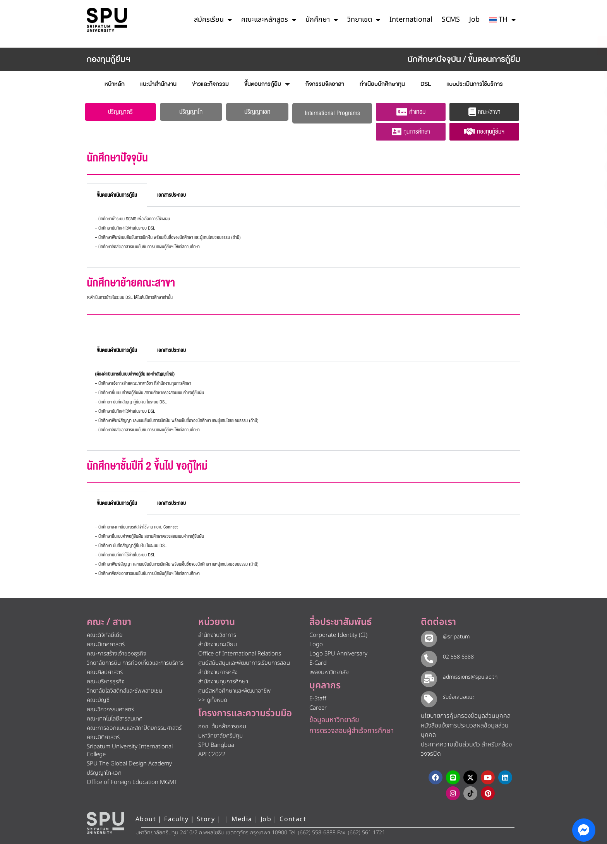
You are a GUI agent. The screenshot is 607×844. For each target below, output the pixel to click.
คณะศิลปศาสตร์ (105, 672)
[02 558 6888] (427, 657)
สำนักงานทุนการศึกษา (223, 681)
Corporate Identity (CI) (338, 635)
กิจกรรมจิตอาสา (324, 84)
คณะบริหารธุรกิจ (106, 681)
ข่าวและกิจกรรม (210, 84)
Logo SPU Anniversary (338, 653)
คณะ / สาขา (109, 622)
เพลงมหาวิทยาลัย (329, 672)
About (145, 817)
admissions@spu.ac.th (467, 676)
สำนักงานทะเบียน (217, 644)
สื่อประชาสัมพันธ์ (340, 622)
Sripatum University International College (130, 750)
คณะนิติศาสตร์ (103, 737)
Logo (316, 644)
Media (242, 817)
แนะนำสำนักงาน (158, 84)
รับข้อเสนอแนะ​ (456, 695)
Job (474, 19)
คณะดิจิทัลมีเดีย (105, 635)
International (410, 19)
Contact (292, 817)
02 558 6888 (455, 656)
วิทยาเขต (363, 19)
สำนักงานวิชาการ (217, 635)
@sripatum (453, 637)
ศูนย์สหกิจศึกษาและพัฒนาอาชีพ (234, 690)
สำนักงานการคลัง (218, 672)
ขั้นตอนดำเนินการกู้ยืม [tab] (117, 195)
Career (318, 707)
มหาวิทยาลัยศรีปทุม (220, 735)
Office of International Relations (239, 653)
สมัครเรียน (213, 19)
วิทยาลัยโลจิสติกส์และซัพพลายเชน (124, 690)
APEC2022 (212, 754)
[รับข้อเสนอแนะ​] (427, 696)
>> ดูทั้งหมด (212, 700)
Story (206, 817)
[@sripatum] (427, 637)
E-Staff (317, 698)
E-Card (318, 663)
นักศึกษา (321, 19)
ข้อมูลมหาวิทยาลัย (334, 720)
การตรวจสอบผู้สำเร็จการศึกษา (351, 731)
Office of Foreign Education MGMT (132, 782)
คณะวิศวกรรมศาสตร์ (110, 709)
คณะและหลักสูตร (268, 19)
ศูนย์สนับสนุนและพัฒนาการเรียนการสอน (244, 663)
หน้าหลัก (115, 84)
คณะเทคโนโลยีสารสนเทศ (114, 718)
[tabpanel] (303, 237)
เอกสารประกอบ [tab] (171, 195)
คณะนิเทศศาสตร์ (106, 644)
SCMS (451, 19)
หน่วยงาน (216, 622)
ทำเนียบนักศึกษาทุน (382, 84)
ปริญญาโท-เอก (104, 773)
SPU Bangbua (216, 745)
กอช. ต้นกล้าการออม (222, 726)
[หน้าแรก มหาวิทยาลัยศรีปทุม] (105, 821)
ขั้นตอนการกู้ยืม (267, 84)
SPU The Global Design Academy (129, 763)
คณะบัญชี (98, 700)
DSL (425, 84)
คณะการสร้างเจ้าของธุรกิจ (116, 653)
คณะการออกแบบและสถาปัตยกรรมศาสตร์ (134, 728)
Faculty (176, 817)
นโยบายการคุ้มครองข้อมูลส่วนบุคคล (466, 714)
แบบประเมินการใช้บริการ (474, 84)
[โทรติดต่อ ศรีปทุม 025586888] (565, 69)
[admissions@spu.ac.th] (427, 676)
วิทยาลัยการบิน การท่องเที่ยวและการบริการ (135, 663)
